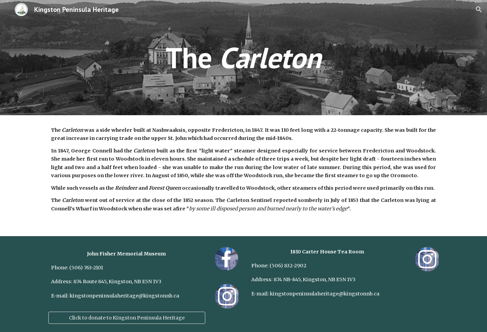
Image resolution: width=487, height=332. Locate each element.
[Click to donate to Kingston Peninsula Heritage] (127, 318)
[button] (479, 9)
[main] (243, 57)
